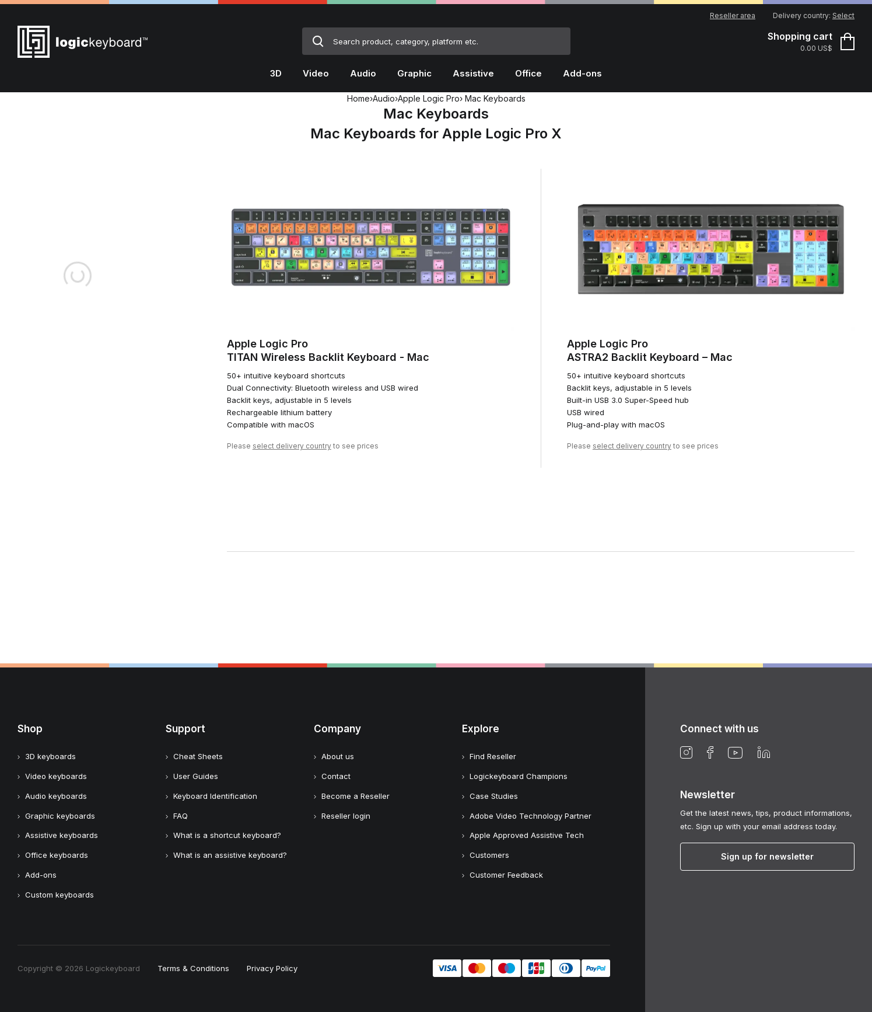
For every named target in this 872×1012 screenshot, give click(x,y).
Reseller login (345, 815)
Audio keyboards (56, 796)
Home (358, 98)
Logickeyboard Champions (519, 776)
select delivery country (292, 445)
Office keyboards (56, 855)
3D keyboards (50, 756)
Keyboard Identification (215, 796)
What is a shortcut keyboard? (227, 835)
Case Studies (494, 796)
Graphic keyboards (60, 815)
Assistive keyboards (61, 835)
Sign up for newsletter (767, 856)
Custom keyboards (59, 894)
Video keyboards (56, 776)
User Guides (195, 776)
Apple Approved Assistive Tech (527, 835)
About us (337, 756)
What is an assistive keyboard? (230, 855)
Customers (489, 855)
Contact (336, 776)
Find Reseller (493, 756)
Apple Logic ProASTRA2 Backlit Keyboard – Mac (650, 350)
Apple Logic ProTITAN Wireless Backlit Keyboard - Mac (328, 350)
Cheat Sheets (198, 756)
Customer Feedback (506, 874)
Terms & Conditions (193, 968)
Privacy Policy (272, 968)
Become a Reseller (355, 796)
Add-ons (41, 874)
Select (843, 15)
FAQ (180, 815)
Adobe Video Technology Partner (530, 815)
